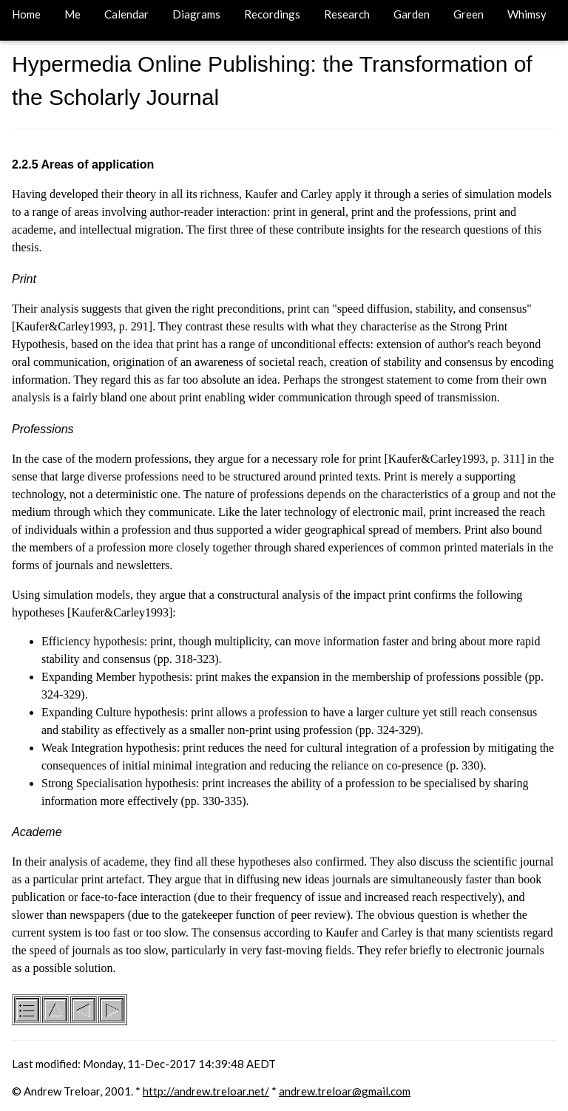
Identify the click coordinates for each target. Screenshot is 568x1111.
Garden (411, 14)
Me (72, 14)
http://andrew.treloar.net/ (206, 1091)
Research (347, 14)
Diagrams (196, 14)
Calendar (126, 14)
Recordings (272, 14)
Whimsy (527, 14)
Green (468, 14)
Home (26, 14)
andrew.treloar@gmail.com (344, 1091)
